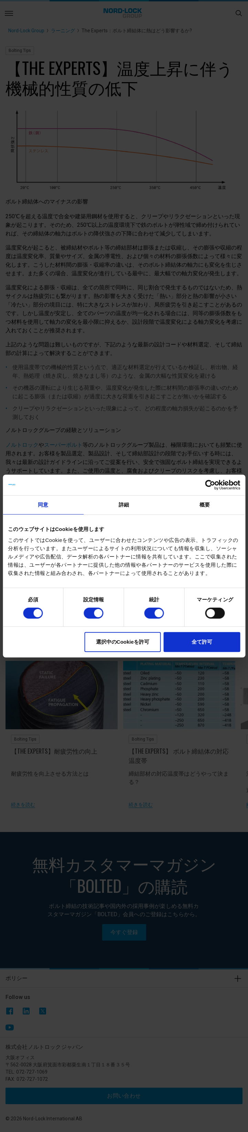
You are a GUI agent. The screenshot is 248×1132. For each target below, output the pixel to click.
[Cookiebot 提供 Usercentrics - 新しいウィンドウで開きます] (210, 485)
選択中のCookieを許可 (122, 642)
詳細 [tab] (124, 505)
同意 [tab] (43, 505)
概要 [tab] (205, 505)
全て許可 (202, 642)
